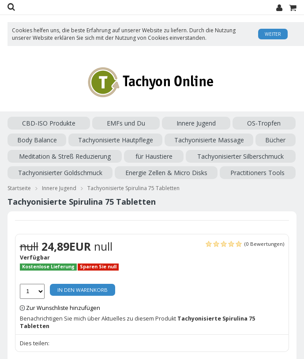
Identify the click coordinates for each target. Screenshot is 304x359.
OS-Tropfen (264, 123)
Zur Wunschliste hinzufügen (63, 308)
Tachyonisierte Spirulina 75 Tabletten (133, 188)
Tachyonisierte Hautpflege (115, 140)
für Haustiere (154, 156)
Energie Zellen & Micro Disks (166, 172)
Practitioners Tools (257, 172)
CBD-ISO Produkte (48, 123)
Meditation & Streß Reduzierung (65, 156)
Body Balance (37, 140)
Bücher (275, 140)
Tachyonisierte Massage (209, 140)
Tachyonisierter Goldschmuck (60, 172)
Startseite (19, 188)
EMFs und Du (126, 123)
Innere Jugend (196, 123)
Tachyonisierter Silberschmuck (240, 156)
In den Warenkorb (82, 289)
